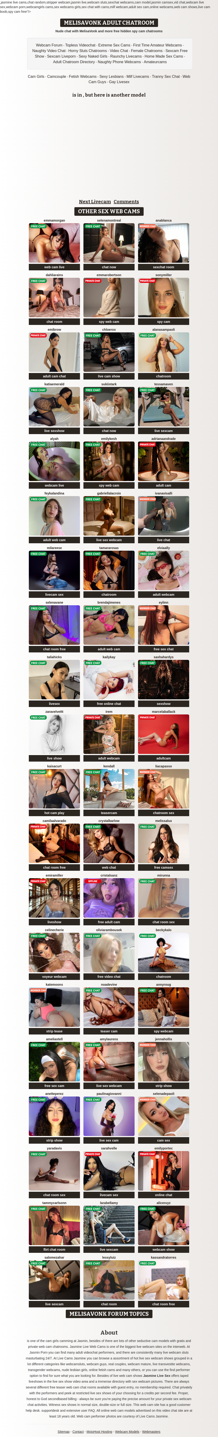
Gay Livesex (119, 82)
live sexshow (54, 431)
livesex (54, 704)
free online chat (109, 704)
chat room (54, 322)
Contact (78, 1432)
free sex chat (164, 649)
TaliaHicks (54, 657)
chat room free (54, 649)
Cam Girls (36, 77)
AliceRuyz (164, 1203)
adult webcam (164, 594)
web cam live (54, 267)
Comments (126, 201)
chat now (109, 267)
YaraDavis (54, 1148)
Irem (109, 712)
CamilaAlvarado (54, 821)
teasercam (109, 813)
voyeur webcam (54, 977)
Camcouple (56, 77)
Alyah (54, 439)
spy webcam (163, 1031)
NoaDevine (109, 984)
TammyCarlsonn (54, 1203)
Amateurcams (155, 62)
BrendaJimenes (109, 602)
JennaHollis (163, 1039)
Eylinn (163, 602)
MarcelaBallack (163, 712)
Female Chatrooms (146, 51)
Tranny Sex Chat (166, 77)
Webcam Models (127, 1432)
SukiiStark (108, 384)
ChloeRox (109, 329)
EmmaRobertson (109, 275)
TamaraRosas (109, 548)
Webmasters (151, 1432)
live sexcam (164, 431)
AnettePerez (54, 1094)
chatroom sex (163, 813)
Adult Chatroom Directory (74, 62)
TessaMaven (163, 384)
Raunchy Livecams (126, 56)
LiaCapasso (163, 766)
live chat (163, 540)
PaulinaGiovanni (109, 1094)
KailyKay (109, 657)
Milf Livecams (137, 77)
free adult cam (109, 922)
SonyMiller (163, 275)
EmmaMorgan (54, 220)
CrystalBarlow (109, 821)
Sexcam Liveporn (61, 56)
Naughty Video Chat (49, 51)
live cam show (109, 376)
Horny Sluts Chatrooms (87, 51)
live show (54, 758)
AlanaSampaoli (163, 329)
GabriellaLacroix (109, 493)
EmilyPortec (164, 1148)
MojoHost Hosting (99, 1432)
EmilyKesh (109, 439)
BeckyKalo (164, 930)
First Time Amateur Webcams (157, 45)
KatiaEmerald (54, 384)
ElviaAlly (163, 548)
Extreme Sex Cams (114, 45)
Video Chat (119, 51)
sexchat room (163, 267)
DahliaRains (54, 275)
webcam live (54, 485)
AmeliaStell (54, 1039)
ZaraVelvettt (54, 712)
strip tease (54, 1031)
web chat (109, 867)
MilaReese (54, 548)
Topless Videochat (80, 45)
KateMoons (54, 984)
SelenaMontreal (109, 220)
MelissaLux (163, 821)
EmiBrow (54, 329)
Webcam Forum (49, 45)
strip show (163, 1086)
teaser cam (108, 1031)
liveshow (54, 922)
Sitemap (63, 1432)
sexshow (163, 704)
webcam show (164, 1249)
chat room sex (164, 922)
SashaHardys (164, 657)
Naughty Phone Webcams (119, 62)
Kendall (109, 766)
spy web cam (109, 322)
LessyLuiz (109, 1257)
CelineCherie (54, 930)
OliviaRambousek (109, 930)
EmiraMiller (54, 875)
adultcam (163, 758)
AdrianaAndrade (164, 439)
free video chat (109, 977)
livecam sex (54, 594)
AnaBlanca (164, 220)
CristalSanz (109, 875)
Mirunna (163, 875)
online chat (163, 1195)
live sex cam (109, 1140)
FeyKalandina (54, 493)
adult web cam (54, 540)
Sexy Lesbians (111, 77)
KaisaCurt (54, 766)
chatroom (163, 376)
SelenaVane (54, 602)
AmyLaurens (109, 1039)
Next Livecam (95, 201)
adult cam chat (54, 376)
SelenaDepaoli (164, 1094)
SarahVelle (109, 1148)
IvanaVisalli (163, 493)
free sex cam (54, 1086)
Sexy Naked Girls (93, 56)
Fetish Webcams (83, 77)
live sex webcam (109, 540)
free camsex (163, 867)
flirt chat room (54, 1249)
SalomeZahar (54, 1257)
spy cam (163, 322)
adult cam (163, 485)
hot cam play (54, 813)
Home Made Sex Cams (164, 56)
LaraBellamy (109, 1203)
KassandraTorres (163, 1257)
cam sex (163, 1140)
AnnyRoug (163, 984)
